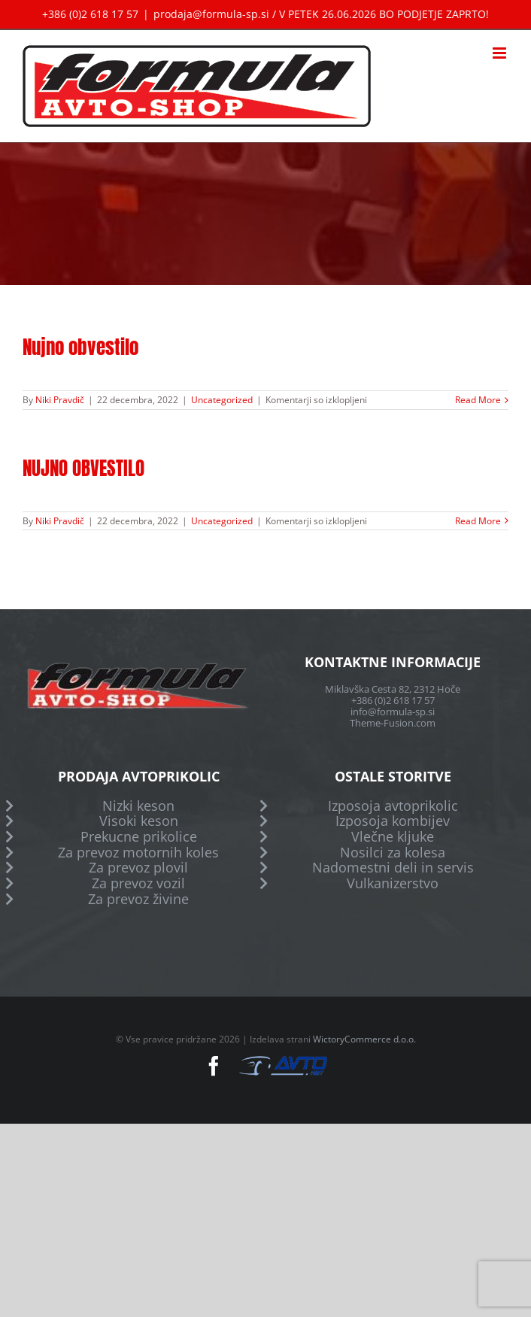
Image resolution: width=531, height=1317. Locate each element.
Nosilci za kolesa (392, 852)
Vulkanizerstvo (392, 883)
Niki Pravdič (59, 399)
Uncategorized (222, 399)
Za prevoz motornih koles (138, 852)
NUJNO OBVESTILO (83, 468)
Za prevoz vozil (138, 883)
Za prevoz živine (138, 899)
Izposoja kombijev (392, 821)
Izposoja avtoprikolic (393, 806)
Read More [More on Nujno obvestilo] (478, 400)
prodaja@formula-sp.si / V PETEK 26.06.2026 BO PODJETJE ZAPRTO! (321, 14)
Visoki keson (138, 821)
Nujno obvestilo (80, 347)
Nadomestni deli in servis (393, 867)
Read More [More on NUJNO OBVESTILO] (478, 521)
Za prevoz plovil (138, 867)
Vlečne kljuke (392, 837)
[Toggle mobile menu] (500, 53)
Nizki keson (138, 806)
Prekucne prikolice (138, 837)
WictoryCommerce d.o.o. (364, 1039)
